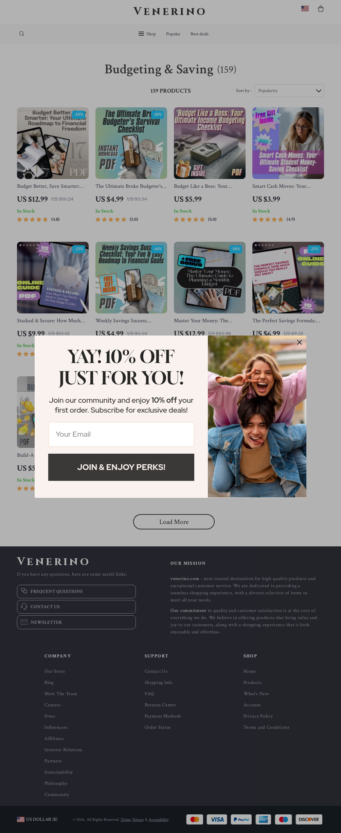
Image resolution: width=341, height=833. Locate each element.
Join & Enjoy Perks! (121, 467)
